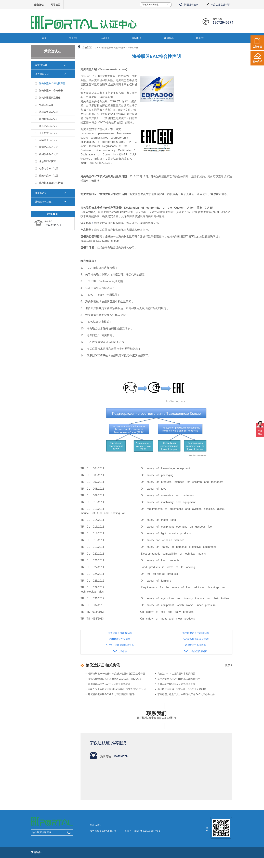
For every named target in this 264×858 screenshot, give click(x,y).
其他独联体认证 (43, 201)
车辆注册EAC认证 (48, 140)
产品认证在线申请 (217, 4)
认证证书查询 (188, 4)
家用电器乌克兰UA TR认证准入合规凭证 (109, 684)
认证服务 (105, 38)
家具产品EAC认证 (48, 126)
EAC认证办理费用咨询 (195, 651)
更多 (227, 665)
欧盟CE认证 (41, 65)
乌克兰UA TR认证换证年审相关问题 (176, 673)
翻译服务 (137, 38)
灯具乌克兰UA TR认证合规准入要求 (176, 684)
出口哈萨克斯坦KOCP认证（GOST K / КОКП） (182, 689)
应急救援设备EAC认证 (51, 182)
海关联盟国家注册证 (49, 97)
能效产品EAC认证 (48, 175)
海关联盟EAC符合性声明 (52, 83)
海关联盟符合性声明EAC (195, 633)
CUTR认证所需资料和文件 (120, 645)
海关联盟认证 (42, 74)
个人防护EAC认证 (48, 133)
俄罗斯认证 (41, 193)
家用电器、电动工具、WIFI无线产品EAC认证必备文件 (186, 694)
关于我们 (73, 38)
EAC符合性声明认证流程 (195, 639)
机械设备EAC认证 (48, 154)
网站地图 (55, 4)
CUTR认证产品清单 (119, 639)
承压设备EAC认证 (48, 112)
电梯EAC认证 (46, 104)
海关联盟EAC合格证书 (51, 90)
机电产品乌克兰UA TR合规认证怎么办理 (178, 678)
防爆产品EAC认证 (48, 147)
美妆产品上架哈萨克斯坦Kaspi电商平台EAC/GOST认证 (117, 689)
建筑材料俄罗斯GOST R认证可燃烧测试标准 (111, 694)
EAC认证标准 (120, 651)
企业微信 (39, 4)
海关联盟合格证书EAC (120, 633)
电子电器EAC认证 (48, 168)
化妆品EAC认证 (47, 161)
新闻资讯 (169, 38)
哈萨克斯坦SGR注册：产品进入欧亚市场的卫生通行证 (116, 673)
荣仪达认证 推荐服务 (108, 743)
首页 (44, 38)
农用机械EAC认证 (48, 119)
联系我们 (200, 38)
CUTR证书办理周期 (195, 645)
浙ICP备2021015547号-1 (147, 830)
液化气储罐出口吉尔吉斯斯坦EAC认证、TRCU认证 (115, 678)
